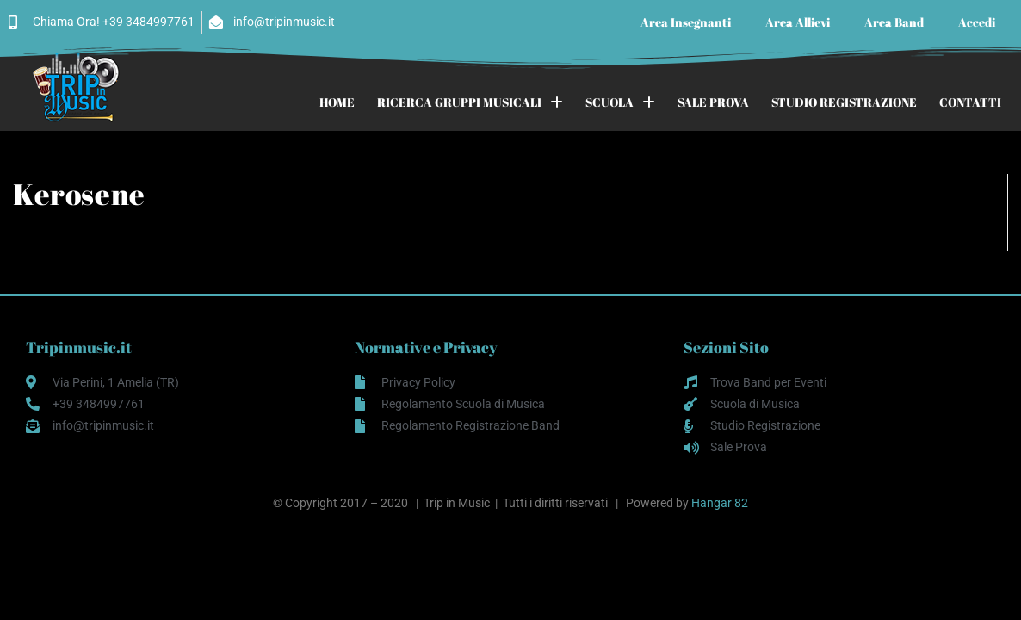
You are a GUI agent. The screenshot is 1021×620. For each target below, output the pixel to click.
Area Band (894, 22)
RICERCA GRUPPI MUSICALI (470, 102)
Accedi (976, 22)
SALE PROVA (713, 102)
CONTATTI (970, 102)
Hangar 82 (719, 503)
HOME (337, 102)
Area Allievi (797, 22)
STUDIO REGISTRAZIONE (844, 102)
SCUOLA (620, 102)
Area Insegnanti (685, 22)
